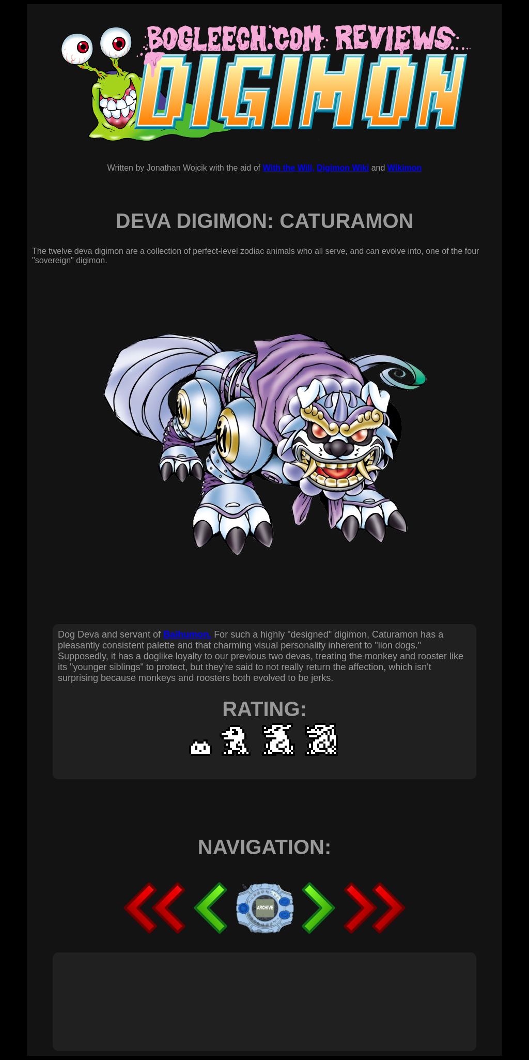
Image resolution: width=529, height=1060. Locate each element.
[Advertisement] (246, 990)
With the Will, (288, 167)
